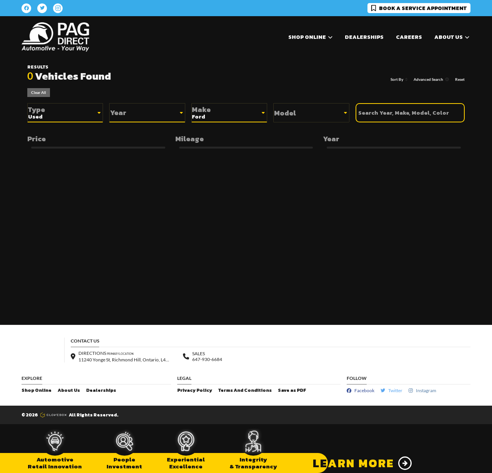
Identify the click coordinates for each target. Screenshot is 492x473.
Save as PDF (292, 390)
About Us (69, 390)
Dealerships (364, 37)
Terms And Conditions (245, 390)
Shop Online (37, 390)
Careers (409, 37)
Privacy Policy (194, 390)
